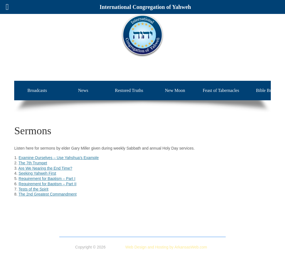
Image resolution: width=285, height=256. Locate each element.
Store (120, 226)
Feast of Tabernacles (221, 90)
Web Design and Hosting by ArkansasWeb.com (166, 247)
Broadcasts (37, 90)
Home (66, 226)
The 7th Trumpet (33, 163)
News (83, 90)
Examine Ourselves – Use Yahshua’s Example (59, 157)
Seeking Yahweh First (37, 173)
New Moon (175, 90)
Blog (191, 232)
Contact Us (208, 232)
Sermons (137, 232)
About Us (84, 226)
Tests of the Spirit (33, 189)
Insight (155, 232)
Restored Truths (129, 90)
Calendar (174, 232)
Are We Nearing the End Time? (45, 168)
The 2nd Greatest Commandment (48, 194)
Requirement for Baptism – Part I (47, 178)
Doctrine (104, 226)
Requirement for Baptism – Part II (48, 184)
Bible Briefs (114, 232)
